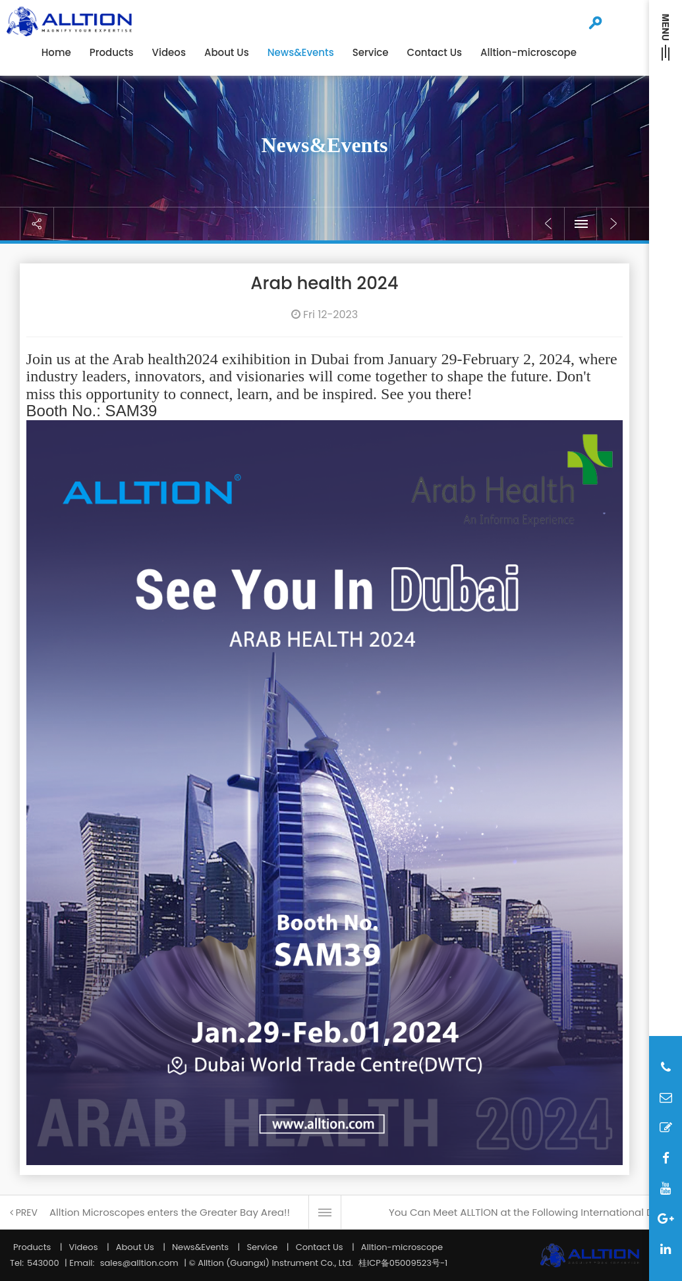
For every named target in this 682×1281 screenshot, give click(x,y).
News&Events (301, 52)
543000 (43, 1263)
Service (261, 1247)
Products (32, 1247)
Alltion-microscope (528, 52)
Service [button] (371, 52)
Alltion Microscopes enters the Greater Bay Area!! (169, 1212)
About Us (226, 52)
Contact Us (435, 52)
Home (56, 52)
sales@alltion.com (139, 1263)
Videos (169, 52)
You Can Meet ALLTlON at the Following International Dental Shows (532, 1212)
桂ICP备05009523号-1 (402, 1263)
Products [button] (112, 52)
